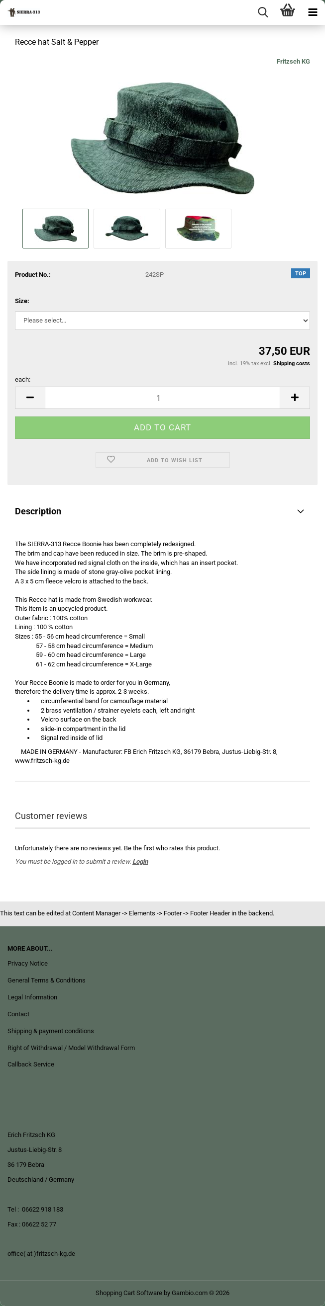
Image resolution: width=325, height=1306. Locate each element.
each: (22, 379)
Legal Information (32, 997)
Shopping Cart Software (129, 1293)
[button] (30, 398)
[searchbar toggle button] (262, 12)
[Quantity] (162, 398)
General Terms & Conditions (46, 980)
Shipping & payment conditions (50, 1031)
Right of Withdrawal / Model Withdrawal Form (71, 1048)
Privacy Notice (27, 963)
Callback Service (30, 1064)
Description (38, 511)
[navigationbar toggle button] (312, 12)
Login (140, 861)
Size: (22, 301)
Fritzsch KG (293, 61)
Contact (18, 1014)
